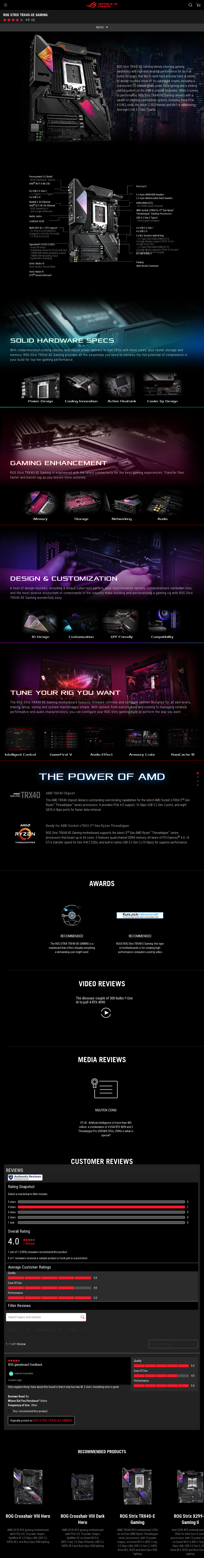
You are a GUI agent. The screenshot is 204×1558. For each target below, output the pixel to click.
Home (27, 1507)
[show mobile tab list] (102, 27)
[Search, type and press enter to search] (190, 5)
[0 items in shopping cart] (198, 5)
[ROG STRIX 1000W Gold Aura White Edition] (28, 1309)
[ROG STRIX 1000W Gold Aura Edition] (137, 1309)
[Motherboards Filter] (63, 1481)
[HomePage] (6, 1482)
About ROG (10, 1507)
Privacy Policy (98, 1526)
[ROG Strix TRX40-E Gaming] (137, 1172)
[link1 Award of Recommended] (140, 604)
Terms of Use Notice (125, 1526)
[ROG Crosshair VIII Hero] (28, 1172)
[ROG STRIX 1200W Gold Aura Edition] (83, 1309)
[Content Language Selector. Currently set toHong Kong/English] (16, 1526)
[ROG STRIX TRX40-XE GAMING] (100, 1481)
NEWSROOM (43, 1507)
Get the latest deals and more (151, 1490)
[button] (5, 5)
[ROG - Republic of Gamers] (102, 5)
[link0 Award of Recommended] (72, 604)
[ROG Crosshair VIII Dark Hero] (83, 1172)
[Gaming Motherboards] (30, 1481)
